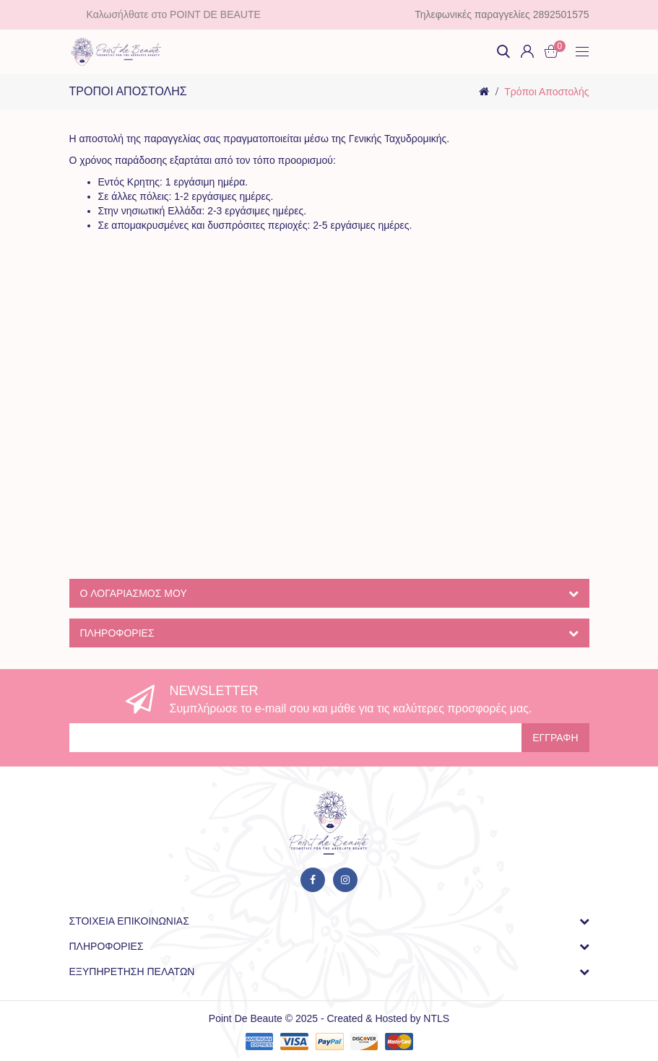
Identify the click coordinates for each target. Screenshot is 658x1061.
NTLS (436, 1018)
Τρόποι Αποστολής (546, 91)
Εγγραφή (555, 737)
